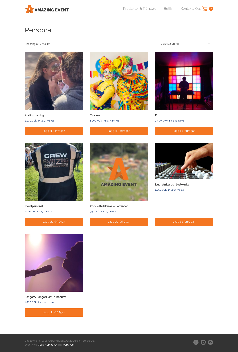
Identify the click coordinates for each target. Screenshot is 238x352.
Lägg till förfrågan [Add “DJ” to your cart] (184, 130)
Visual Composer (47, 344)
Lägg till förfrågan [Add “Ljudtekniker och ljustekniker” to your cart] (184, 221)
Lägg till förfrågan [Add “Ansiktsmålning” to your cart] (53, 130)
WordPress (68, 344)
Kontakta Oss (190, 8)
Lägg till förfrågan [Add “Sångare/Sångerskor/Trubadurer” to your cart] (53, 311)
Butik (168, 8)
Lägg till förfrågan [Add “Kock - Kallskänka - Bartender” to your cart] (119, 221)
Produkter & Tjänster (141, 8)
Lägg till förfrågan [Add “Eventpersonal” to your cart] (53, 221)
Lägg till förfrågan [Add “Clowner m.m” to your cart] (119, 130)
